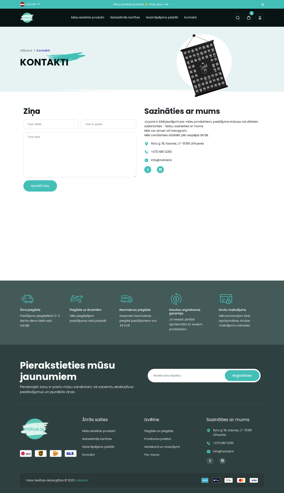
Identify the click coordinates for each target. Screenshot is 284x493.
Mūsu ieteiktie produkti (87, 17)
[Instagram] (160, 169)
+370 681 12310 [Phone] (161, 152)
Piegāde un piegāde (158, 431)
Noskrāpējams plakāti (162, 17)
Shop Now (158, 4)
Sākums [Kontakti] (26, 50)
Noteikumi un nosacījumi (162, 447)
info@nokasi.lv (223, 451)
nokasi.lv (82, 480)
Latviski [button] (28, 4)
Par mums (151, 455)
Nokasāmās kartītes (125, 17)
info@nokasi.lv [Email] (161, 160)
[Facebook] (147, 169)
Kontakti (190, 17)
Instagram (179, 131)
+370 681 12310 (223, 443)
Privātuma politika (157, 439)
